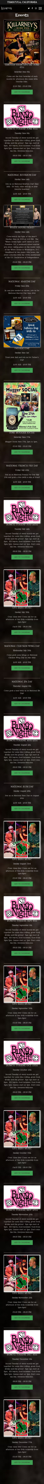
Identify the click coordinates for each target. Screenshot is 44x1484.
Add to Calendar (22, 92)
